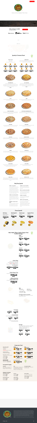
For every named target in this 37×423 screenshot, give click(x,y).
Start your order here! (25, 29)
